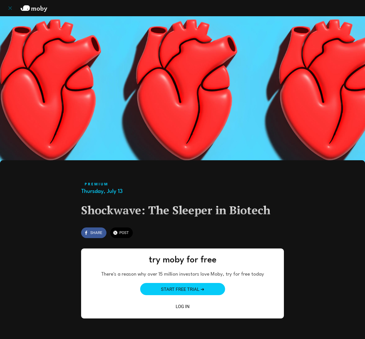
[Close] (10, 8)
